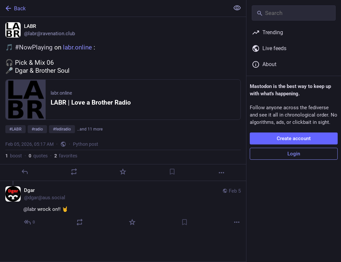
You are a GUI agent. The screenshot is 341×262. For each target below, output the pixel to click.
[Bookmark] (172, 172)
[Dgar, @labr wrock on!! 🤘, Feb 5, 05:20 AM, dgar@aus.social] (123, 207)
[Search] (294, 13)
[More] (221, 173)
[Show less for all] (237, 8)
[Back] (114, 8)
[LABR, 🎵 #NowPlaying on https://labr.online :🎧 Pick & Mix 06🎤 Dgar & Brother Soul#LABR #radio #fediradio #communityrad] (123, 99)
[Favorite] (123, 172)
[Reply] (25, 172)
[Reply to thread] (29, 222)
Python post (85, 144)
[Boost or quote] (74, 172)
